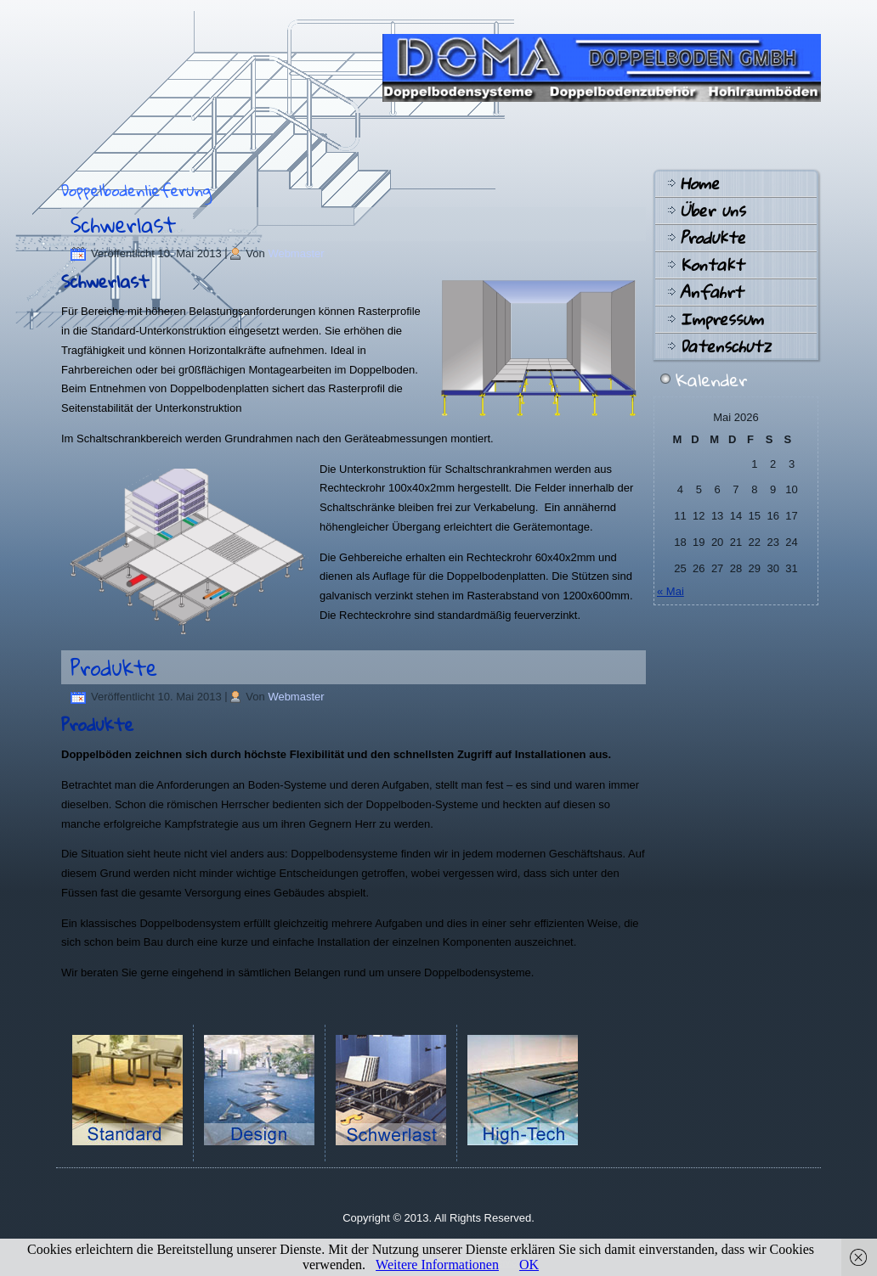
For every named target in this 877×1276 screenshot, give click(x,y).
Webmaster (296, 253)
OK (529, 1264)
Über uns (712, 210)
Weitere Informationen (437, 1264)
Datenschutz (725, 346)
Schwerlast (123, 224)
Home (699, 183)
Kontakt (712, 265)
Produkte (114, 667)
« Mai (670, 591)
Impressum (721, 319)
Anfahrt (711, 292)
